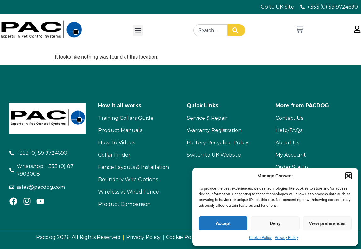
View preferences (327, 223)
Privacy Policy (286, 237)
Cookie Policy (260, 237)
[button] (348, 176)
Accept (223, 223)
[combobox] (210, 30)
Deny (275, 223)
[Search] (236, 30)
